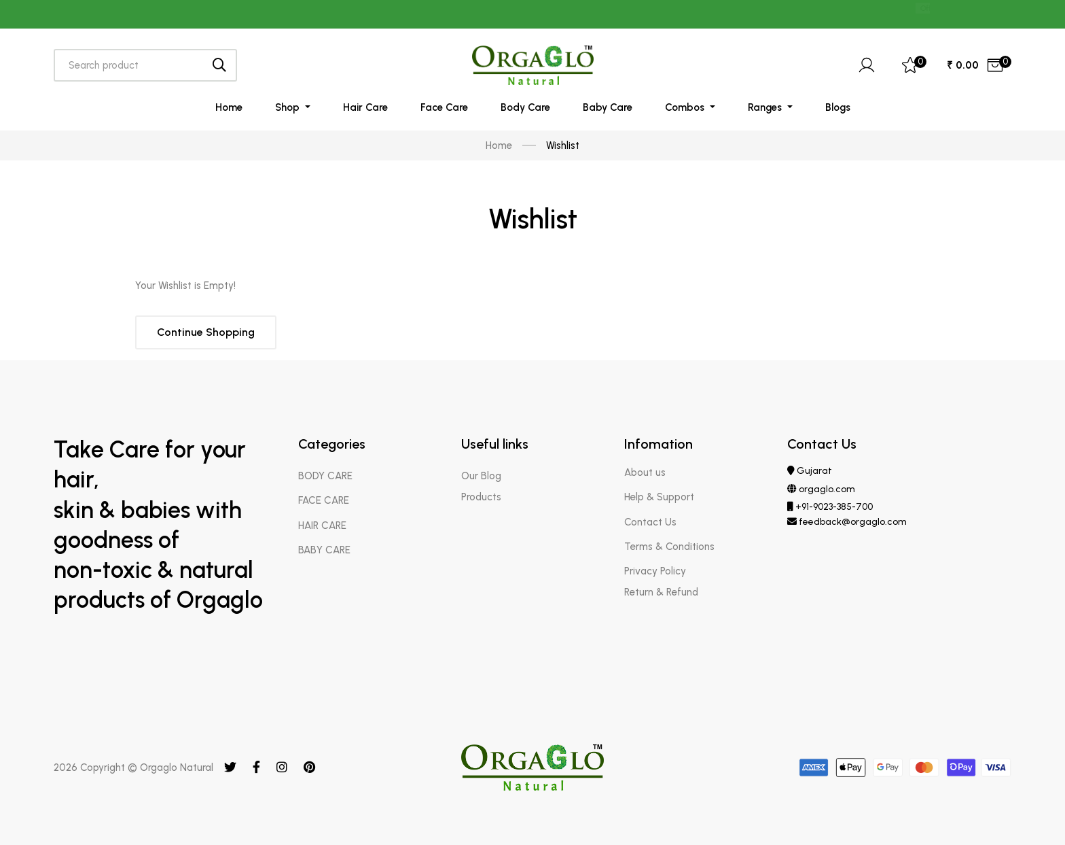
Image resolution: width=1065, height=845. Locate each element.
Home (228, 107)
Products (481, 497)
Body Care (525, 107)
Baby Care (607, 107)
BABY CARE (324, 550)
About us (645, 472)
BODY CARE (325, 476)
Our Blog (481, 476)
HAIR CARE (322, 525)
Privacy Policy (655, 571)
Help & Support (659, 497)
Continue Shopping (206, 332)
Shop (288, 107)
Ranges (766, 107)
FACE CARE (323, 500)
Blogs (837, 107)
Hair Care (365, 107)
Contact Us (650, 522)
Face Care (444, 107)
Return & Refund (661, 592)
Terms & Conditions (669, 546)
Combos (686, 107)
